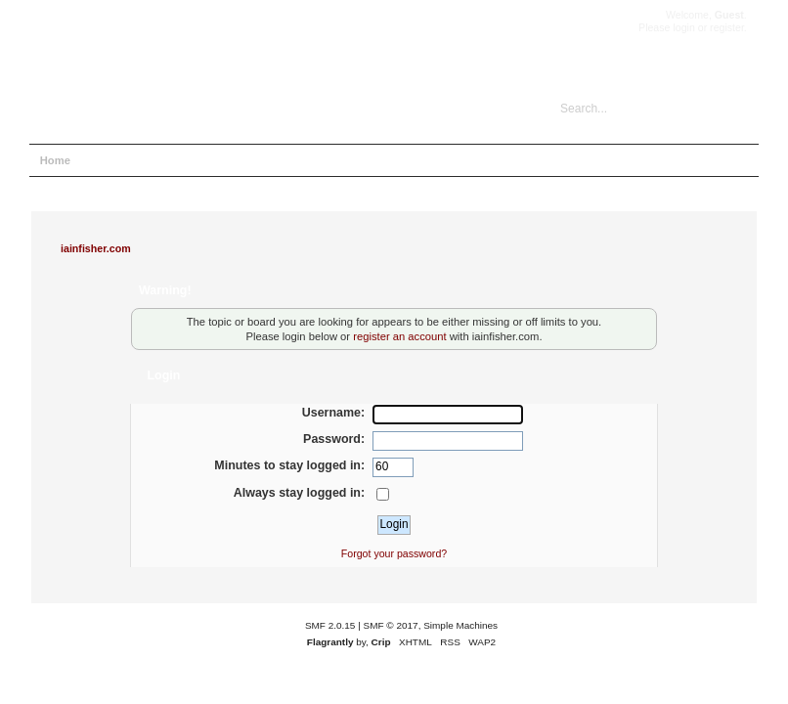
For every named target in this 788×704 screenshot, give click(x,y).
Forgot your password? (394, 553)
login (683, 27)
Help (105, 160)
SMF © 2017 (391, 625)
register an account (399, 336)
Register (268, 160)
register (727, 27)
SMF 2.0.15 (330, 625)
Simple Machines (460, 625)
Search (157, 160)
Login (211, 160)
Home (55, 160)
